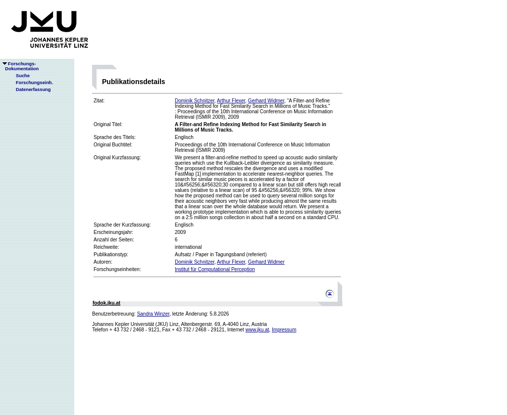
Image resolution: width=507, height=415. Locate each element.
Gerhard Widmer (266, 100)
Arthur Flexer (231, 100)
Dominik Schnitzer (194, 100)
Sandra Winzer (153, 314)
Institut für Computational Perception (215, 269)
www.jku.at (257, 329)
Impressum (284, 329)
